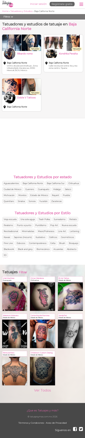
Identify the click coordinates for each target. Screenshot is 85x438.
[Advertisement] (42, 143)
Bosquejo (73, 243)
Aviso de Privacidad (56, 422)
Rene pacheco (15, 354)
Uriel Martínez (15, 279)
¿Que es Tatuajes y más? (42, 410)
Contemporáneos (37, 243)
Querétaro (9, 201)
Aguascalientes (11, 183)
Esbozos (21, 243)
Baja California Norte (33, 183)
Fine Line (8, 243)
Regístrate (61, 4)
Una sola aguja (27, 219)
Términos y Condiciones (31, 422)
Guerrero (29, 189)
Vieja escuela (10, 219)
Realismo (8, 225)
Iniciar (37, 4)
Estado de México (39, 195)
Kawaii (7, 237)
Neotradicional (11, 231)
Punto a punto (24, 225)
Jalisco (68, 189)
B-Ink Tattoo (71, 279)
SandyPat (71, 317)
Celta (52, 243)
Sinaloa (21, 201)
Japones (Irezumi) (23, 237)
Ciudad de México (12, 189)
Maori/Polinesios (46, 231)
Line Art (62, 231)
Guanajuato (43, 189)
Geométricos (67, 237)
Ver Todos (42, 390)
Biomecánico (43, 249)
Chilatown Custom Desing (43, 354)
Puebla (66, 195)
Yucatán (43, 201)
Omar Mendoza (43, 279)
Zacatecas (56, 201)
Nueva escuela (69, 225)
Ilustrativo (40, 237)
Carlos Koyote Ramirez (43, 317)
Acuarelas (58, 249)
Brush (62, 243)
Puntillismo (40, 225)
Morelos (22, 195)
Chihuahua (73, 183)
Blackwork (9, 249)
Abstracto (71, 249)
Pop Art (54, 225)
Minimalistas (28, 231)
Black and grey (25, 249)
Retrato (73, 219)
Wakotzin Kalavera (15, 317)
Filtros (8, 16)
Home (5, 11)
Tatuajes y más (8, 4)
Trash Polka (44, 219)
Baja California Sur (55, 183)
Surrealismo (59, 219)
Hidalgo (57, 189)
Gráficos (53, 237)
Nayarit (55, 195)
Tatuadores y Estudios (21, 11)
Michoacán (9, 195)
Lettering (74, 231)
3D (5, 255)
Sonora (32, 201)
